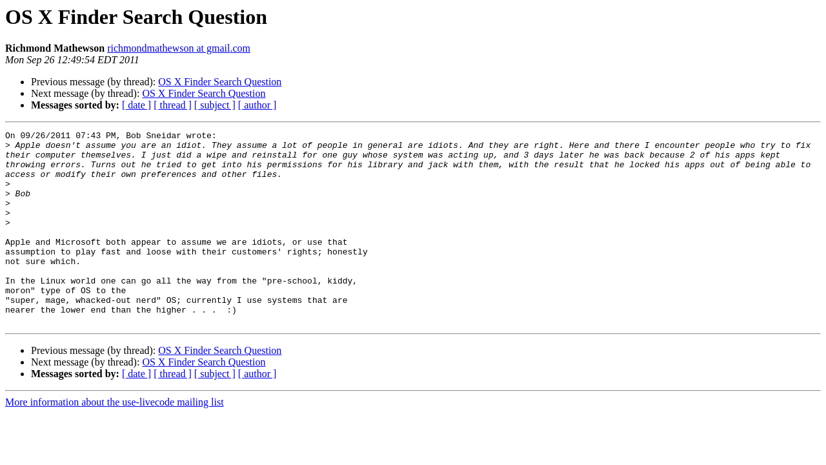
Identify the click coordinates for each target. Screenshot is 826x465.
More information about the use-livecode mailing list (114, 440)
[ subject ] (215, 104)
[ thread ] (173, 104)
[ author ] (257, 104)
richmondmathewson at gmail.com (178, 48)
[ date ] (136, 104)
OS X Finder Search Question (219, 81)
